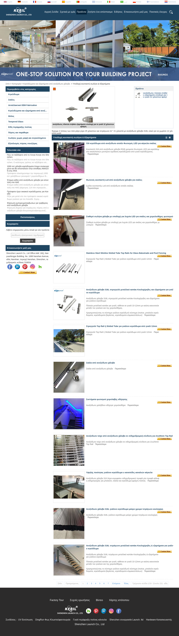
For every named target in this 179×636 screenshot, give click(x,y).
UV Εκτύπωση (25, 619)
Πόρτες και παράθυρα (18, 132)
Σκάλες (11, 100)
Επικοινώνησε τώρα (28, 272)
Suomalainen (154, 2)
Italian (113, 2)
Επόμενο (116, 583)
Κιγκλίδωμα (13, 94)
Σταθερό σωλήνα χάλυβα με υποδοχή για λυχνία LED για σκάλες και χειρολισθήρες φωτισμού (129, 216)
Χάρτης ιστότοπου (119, 600)
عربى (125, 2)
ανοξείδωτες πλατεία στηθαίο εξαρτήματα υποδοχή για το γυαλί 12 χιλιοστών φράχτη (155, 96)
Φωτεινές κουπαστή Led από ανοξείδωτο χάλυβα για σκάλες (114, 180)
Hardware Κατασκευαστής (159, 619)
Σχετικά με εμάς (67, 12)
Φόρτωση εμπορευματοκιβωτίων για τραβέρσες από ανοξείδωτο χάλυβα (27, 204)
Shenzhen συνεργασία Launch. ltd (126, 619)
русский (53, 2)
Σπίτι (8, 84)
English (9, 2)
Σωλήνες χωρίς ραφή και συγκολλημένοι (27, 138)
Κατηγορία (16, 84)
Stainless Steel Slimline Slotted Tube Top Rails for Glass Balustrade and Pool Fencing (126, 253)
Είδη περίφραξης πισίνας (20, 127)
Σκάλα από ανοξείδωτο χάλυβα (100, 363)
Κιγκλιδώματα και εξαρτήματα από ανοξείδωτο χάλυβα (46, 84)
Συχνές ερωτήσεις (80, 600)
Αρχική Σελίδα (51, 12)
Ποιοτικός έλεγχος (158, 12)
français (39, 2)
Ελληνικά (99, 2)
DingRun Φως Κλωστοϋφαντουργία (52, 619)
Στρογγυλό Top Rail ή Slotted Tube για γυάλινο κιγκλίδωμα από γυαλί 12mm (121, 326)
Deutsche (24, 2)
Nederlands (172, 2)
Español (68, 2)
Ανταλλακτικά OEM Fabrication (22, 105)
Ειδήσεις (118, 12)
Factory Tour (57, 600)
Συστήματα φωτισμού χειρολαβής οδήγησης (106, 399)
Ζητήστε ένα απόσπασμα (100, 12)
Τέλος (126, 583)
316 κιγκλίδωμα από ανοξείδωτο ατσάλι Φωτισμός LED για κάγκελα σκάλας (121, 143)
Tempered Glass (15, 122)
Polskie (138, 2)
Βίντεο (99, 600)
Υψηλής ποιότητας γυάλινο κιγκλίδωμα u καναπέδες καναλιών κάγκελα (119, 472)
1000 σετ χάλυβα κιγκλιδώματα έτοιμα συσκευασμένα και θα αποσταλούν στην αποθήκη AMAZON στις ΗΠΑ (28, 168)
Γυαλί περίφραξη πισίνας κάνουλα (90, 619)
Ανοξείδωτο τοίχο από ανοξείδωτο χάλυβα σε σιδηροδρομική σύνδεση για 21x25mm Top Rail (129, 436)
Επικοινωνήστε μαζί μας (136, 12)
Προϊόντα (81, 12)
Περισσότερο (93, 154)
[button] (85, 78)
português (83, 2)
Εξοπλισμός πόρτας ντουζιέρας (22, 143)
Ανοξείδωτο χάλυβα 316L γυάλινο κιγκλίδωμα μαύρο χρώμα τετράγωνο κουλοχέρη (124, 509)
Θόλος (11, 116)
